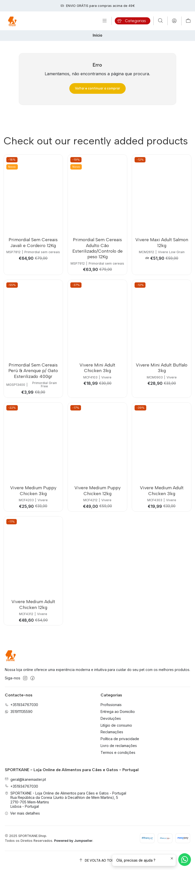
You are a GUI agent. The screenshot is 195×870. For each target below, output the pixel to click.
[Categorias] (132, 20)
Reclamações (112, 732)
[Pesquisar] (160, 21)
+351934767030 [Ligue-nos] (21, 705)
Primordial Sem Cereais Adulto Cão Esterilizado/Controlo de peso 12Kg (97, 248)
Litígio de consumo (116, 725)
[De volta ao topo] (97, 860)
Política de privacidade (120, 739)
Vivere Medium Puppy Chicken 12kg (97, 490)
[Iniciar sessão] (174, 21)
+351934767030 (21, 786)
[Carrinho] (188, 21)
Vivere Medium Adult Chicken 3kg (162, 490)
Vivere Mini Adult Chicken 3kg (97, 367)
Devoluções (111, 718)
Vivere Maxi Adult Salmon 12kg (161, 242)
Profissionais (111, 705)
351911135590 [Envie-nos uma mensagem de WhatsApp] (18, 711)
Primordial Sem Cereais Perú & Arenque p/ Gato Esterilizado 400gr (33, 370)
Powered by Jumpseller (73, 841)
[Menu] (104, 21)
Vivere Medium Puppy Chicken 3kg (33, 490)
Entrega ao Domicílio (118, 711)
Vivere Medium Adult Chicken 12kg (33, 604)
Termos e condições (118, 752)
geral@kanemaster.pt (25, 779)
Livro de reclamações (119, 745)
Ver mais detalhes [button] (22, 813)
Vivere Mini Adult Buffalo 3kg (161, 367)
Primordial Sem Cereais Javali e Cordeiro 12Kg (33, 242)
